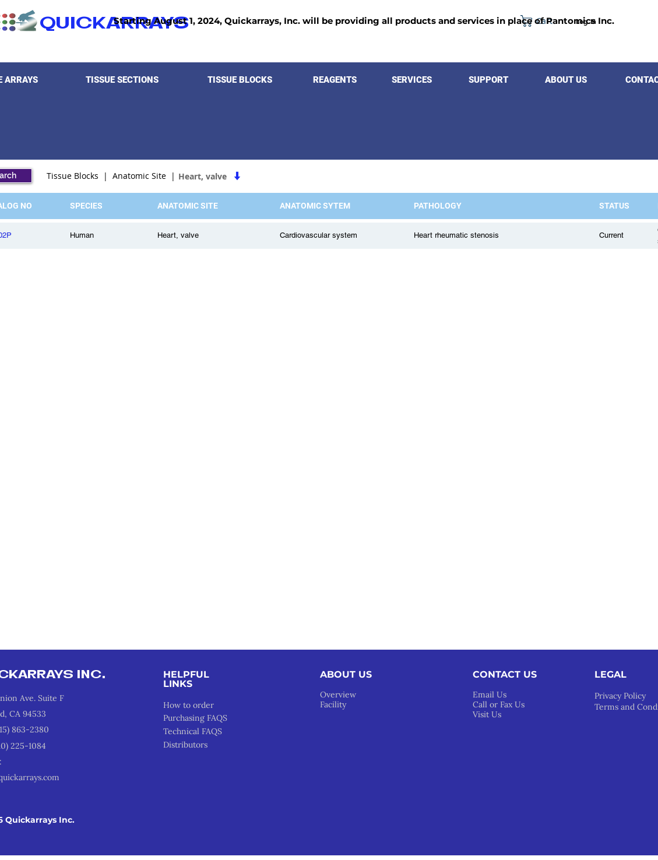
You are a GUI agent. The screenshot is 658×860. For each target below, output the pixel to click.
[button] (122, 79)
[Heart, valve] (254, 176)
